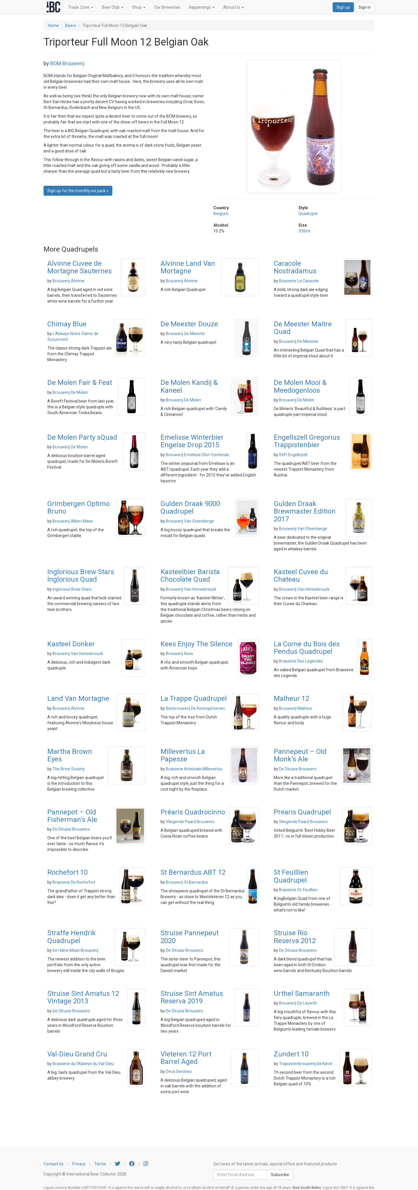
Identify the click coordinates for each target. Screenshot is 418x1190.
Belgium (220, 213)
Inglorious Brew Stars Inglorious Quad (80, 575)
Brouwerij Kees (179, 653)
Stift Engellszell (293, 454)
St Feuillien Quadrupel (291, 876)
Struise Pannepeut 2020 (190, 937)
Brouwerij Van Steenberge (190, 521)
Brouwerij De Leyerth (298, 1003)
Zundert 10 (291, 1054)
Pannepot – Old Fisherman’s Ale (72, 816)
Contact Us (54, 1164)
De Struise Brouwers (297, 769)
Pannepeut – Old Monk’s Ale (300, 755)
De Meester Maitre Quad (303, 328)
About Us (233, 7)
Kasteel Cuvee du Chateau (301, 575)
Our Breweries (167, 7)
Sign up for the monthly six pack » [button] (78, 190)
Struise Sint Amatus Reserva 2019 (192, 997)
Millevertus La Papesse (183, 755)
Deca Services (179, 1071)
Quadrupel (308, 213)
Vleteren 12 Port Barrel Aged (186, 1058)
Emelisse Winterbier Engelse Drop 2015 (192, 441)
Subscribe (280, 1174)
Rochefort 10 (67, 872)
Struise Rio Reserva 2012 (295, 937)
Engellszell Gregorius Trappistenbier (307, 441)
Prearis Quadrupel (302, 812)
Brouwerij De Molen (70, 392)
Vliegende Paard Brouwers (190, 821)
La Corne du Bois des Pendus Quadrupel (307, 648)
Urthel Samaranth (302, 993)
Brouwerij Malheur (295, 708)
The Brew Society (69, 769)
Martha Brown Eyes (69, 755)
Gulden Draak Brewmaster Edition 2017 (305, 511)
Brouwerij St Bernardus (187, 882)
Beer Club (112, 7)
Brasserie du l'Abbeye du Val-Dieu (83, 1063)
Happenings (202, 7)
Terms (100, 1164)
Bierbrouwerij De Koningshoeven (195, 708)
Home (53, 25)
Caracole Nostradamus (295, 267)
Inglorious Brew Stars (72, 589)
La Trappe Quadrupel (194, 698)
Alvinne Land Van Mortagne (188, 267)
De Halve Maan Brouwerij (75, 950)
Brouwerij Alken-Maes (73, 521)
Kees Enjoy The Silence (197, 644)
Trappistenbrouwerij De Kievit (305, 1063)
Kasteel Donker (71, 644)
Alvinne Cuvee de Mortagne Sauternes (79, 267)
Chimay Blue (67, 324)
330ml (304, 231)
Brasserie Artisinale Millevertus (194, 769)
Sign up (343, 7)
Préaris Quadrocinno (193, 812)
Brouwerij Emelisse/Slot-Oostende (197, 454)
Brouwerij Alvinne (68, 281)
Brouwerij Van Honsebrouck (191, 589)
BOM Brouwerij (67, 63)
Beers (70, 25)
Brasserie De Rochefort (74, 882)
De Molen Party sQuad (82, 437)
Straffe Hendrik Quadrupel (71, 937)
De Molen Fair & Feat (79, 383)
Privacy (79, 1164)
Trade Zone (80, 7)
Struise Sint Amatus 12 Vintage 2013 (83, 997)
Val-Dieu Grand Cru (77, 1054)
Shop (138, 7)
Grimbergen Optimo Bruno (78, 507)
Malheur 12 (291, 698)
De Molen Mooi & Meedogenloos (300, 386)
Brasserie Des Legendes (301, 661)
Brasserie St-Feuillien (298, 889)
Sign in (364, 7)
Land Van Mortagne (78, 698)
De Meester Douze (189, 324)
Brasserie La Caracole (299, 281)
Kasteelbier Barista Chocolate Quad (190, 575)
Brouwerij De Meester (185, 333)
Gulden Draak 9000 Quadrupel (190, 507)
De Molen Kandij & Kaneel (189, 386)
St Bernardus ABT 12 (193, 872)
